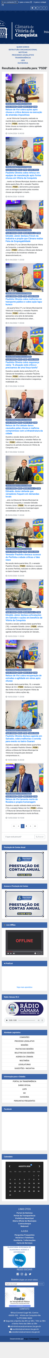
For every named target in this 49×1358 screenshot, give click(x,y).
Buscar (40, 837)
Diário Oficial (24, 1085)
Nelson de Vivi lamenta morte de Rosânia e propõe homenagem (22, 800)
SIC (24, 1093)
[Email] (21, 1284)
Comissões (24, 1037)
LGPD (24, 1089)
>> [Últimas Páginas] (35, 826)
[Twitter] (30, 1274)
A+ (39, 8)
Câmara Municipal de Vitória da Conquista (18, 104)
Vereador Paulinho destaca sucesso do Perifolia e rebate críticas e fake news (23, 557)
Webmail (24, 1226)
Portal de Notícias (25, 1213)
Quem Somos (23, 47)
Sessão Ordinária (11, 107)
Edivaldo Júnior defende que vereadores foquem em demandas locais (22, 494)
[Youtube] (26, 1274)
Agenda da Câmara (24, 1057)
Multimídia (24, 1061)
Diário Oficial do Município (24, 1221)
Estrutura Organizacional (23, 50)
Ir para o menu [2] (25, 2)
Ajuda (24, 1231)
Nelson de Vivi (27, 107)
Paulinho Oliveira (33, 170)
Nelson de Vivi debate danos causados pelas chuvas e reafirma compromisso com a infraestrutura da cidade (24, 429)
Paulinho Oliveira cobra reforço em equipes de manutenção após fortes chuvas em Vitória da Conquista (23, 175)
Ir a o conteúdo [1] (9, 2)
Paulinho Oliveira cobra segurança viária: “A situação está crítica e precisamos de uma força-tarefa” (22, 365)
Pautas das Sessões (25, 1049)
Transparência (23, 58)
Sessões (24, 1045)
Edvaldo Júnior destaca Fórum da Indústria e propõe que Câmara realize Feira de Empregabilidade (24, 239)
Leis (23, 60)
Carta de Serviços (24, 1243)
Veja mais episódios (24, 987)
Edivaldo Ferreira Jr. (29, 233)
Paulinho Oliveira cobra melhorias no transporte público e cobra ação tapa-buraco (24, 302)
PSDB (35, 107)
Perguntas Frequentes (24, 1101)
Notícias (22, 52)
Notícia (20, 107)
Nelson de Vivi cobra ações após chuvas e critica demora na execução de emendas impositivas (24, 112)
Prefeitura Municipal (24, 1218)
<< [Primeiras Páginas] (14, 826)
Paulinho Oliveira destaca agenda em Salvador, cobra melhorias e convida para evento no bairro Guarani (24, 739)
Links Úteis (24, 1209)
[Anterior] (9, 1166)
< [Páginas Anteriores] (18, 826)
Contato (24, 1309)
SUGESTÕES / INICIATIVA (24, 1068)
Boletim (15, 1279)
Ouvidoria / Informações (24, 1240)
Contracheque (24, 1224)
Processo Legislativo (23, 55)
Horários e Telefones (24, 1238)
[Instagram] (22, 1274)
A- (45, 8)
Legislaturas (24, 1064)
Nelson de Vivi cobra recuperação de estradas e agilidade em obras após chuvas (24, 678)
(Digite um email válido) (28, 1280)
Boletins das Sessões (24, 1053)
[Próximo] (39, 1166)
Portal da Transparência (24, 1081)
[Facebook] (18, 1274)
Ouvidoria (23, 63)
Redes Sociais (24, 1269)
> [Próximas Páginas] (30, 826)
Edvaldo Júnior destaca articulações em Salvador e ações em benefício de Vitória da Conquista (24, 618)
